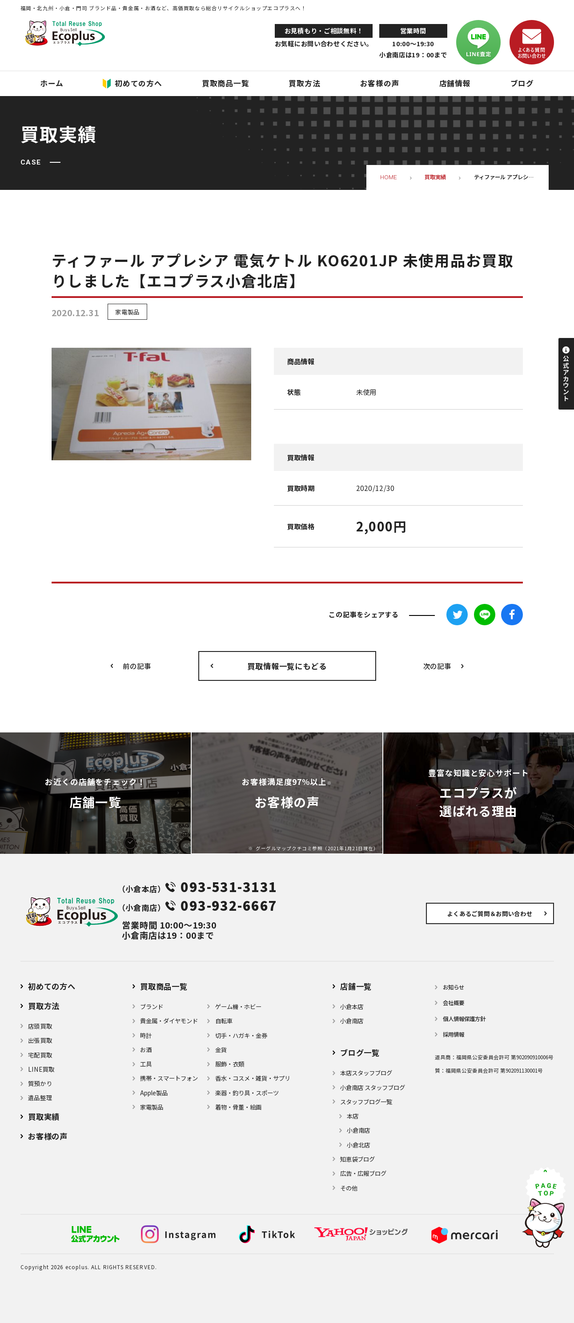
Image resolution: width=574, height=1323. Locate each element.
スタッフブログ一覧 (366, 1101)
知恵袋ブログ (357, 1158)
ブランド (151, 1006)
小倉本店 (351, 1006)
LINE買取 (41, 1069)
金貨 (221, 1049)
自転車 (224, 1020)
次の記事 (437, 666)
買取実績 (44, 1116)
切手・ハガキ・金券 (241, 1035)
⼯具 (146, 1063)
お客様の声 (48, 1136)
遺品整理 (40, 1097)
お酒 (146, 1049)
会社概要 (453, 1003)
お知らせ (453, 987)
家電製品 (127, 311)
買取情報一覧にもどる (287, 666)
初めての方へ (52, 986)
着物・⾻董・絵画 (238, 1106)
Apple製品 (154, 1092)
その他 (348, 1187)
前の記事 (137, 666)
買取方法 (44, 1005)
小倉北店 (358, 1144)
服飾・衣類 (229, 1063)
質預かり (40, 1083)
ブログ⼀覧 (360, 1052)
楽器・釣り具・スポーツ (247, 1092)
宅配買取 (40, 1054)
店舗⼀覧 (356, 986)
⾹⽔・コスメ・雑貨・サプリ (252, 1078)
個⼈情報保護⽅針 (464, 1019)
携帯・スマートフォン (169, 1078)
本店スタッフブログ (366, 1072)
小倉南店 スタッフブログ (372, 1087)
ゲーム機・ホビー (238, 1006)
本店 (352, 1115)
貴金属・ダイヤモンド (169, 1020)
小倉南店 (351, 1020)
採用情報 (453, 1034)
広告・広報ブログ (363, 1173)
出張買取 (40, 1040)
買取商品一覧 (164, 986)
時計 (146, 1035)
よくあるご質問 (489, 913)
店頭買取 (40, 1025)
